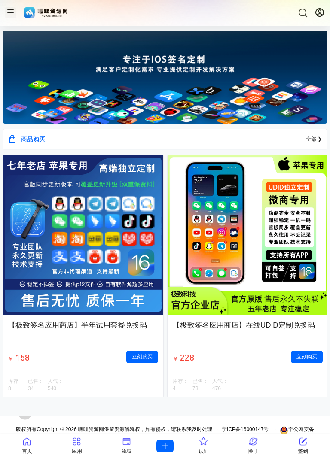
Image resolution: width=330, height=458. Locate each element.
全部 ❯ (314, 139)
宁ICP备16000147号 (245, 429)
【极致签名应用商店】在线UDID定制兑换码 (244, 325)
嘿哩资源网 (90, 429)
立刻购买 (142, 357)
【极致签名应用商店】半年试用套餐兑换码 (77, 325)
